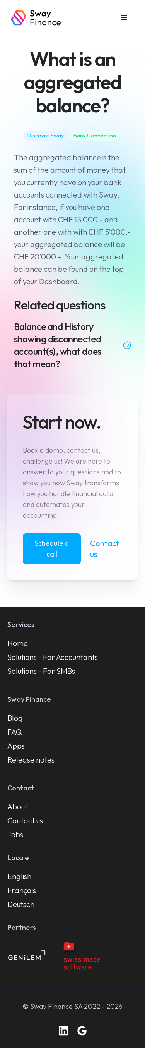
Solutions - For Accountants (52, 657)
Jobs (15, 834)
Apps (16, 746)
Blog (15, 718)
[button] (124, 17)
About (17, 806)
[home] (36, 18)
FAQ (14, 732)
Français (21, 890)
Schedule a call (52, 548)
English (19, 876)
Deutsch (20, 904)
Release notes (31, 760)
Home (17, 643)
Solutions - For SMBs (41, 671)
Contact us (104, 548)
